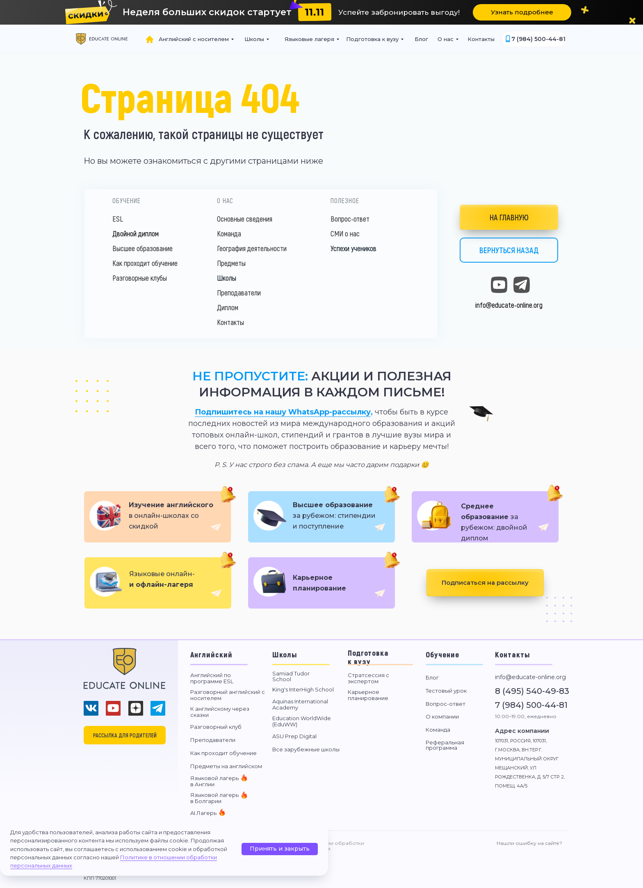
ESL (117, 218)
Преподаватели (239, 292)
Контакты (230, 322)
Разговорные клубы (139, 277)
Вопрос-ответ (350, 218)
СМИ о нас (345, 233)
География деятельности (252, 248)
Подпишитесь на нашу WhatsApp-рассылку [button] (283, 412)
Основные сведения (244, 218)
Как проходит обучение (145, 263)
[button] (315, 12)
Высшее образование (142, 248)
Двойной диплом (135, 233)
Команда (229, 233)
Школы (226, 277)
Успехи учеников (353, 248)
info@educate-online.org (509, 304)
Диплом (227, 307)
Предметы (231, 263)
